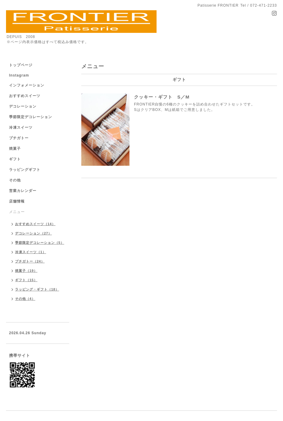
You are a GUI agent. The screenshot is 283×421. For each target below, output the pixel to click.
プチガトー (19, 138)
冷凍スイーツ (21, 127)
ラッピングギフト (24, 170)
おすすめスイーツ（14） (35, 224)
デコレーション (22, 106)
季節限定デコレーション (30, 117)
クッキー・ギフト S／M (162, 96)
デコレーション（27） (33, 233)
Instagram (19, 75)
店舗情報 (17, 201)
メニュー (17, 212)
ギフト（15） (26, 280)
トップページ (21, 65)
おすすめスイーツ (24, 96)
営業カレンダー (22, 191)
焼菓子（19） (26, 270)
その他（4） (25, 298)
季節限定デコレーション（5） (39, 242)
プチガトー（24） (30, 261)
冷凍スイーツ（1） (30, 252)
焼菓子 (15, 148)
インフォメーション (26, 85)
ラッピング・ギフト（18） (37, 289)
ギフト (15, 159)
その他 (15, 180)
